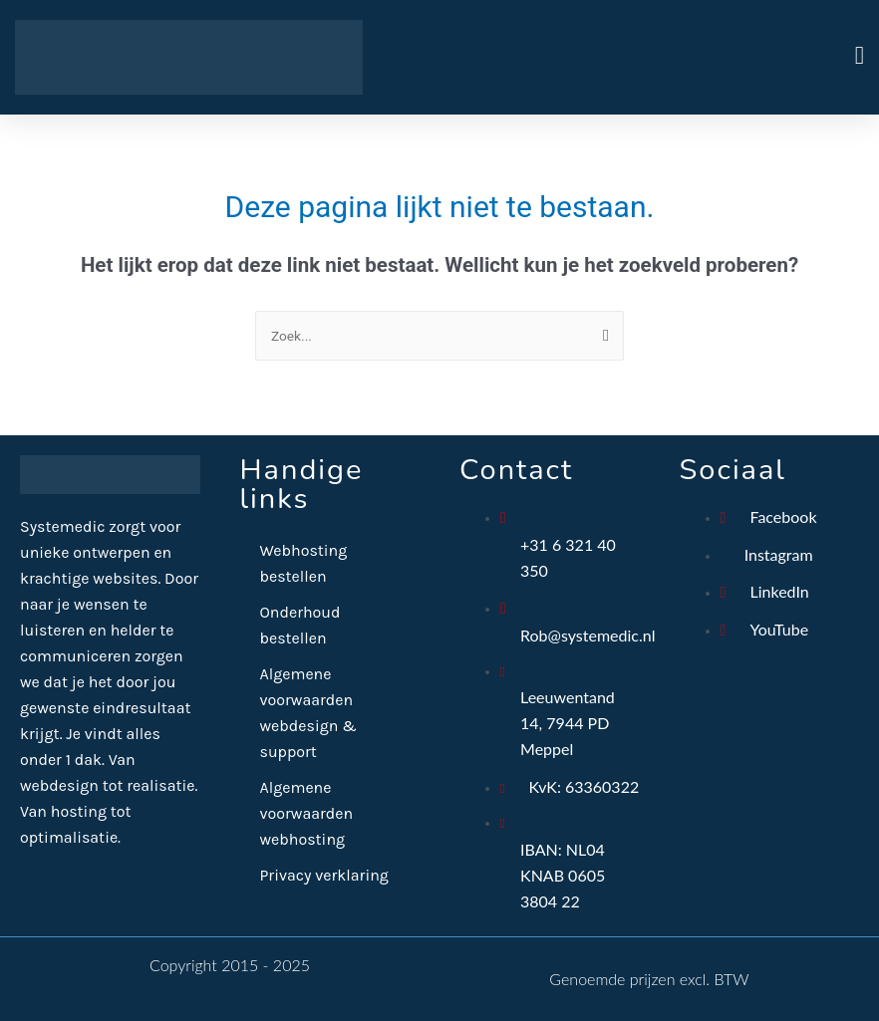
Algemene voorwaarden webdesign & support (308, 712)
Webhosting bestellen (304, 563)
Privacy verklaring (324, 875)
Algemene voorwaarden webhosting (307, 813)
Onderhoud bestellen (300, 625)
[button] (652, 57)
